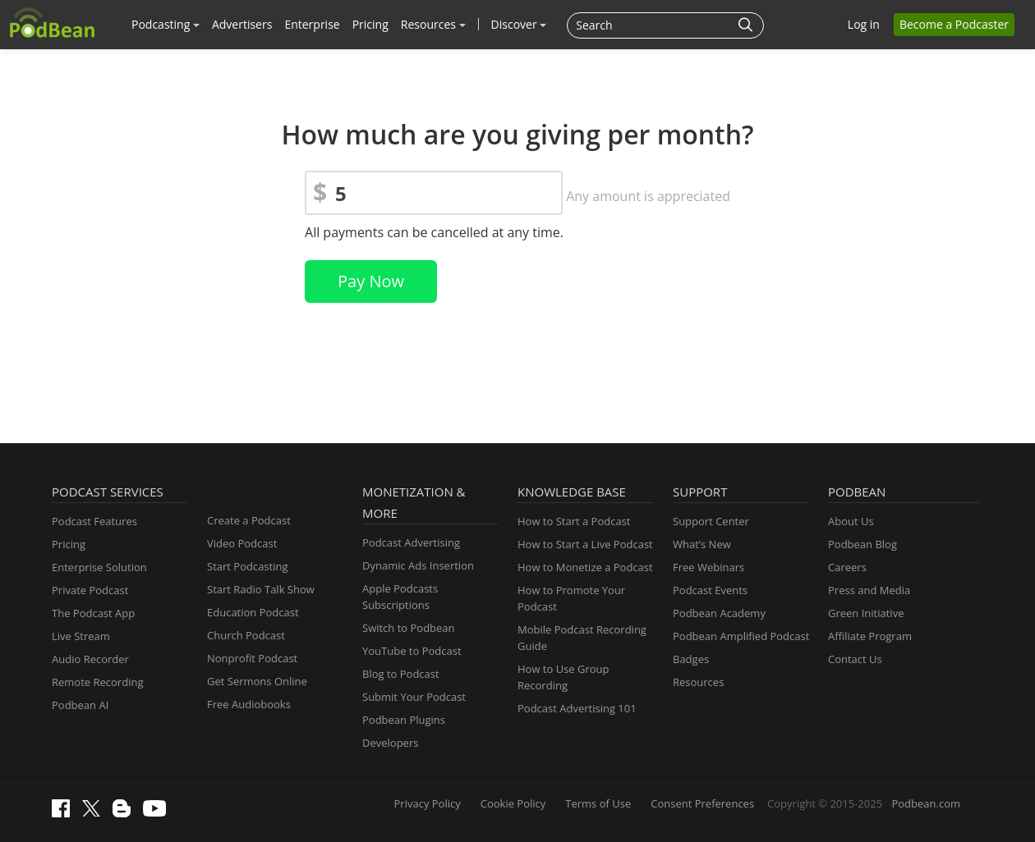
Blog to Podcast (400, 673)
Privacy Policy (427, 803)
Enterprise (311, 24)
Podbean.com (925, 803)
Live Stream (81, 636)
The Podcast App (93, 613)
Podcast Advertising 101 (577, 708)
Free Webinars (708, 567)
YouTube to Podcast (412, 650)
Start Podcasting (247, 566)
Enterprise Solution (99, 567)
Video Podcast (242, 543)
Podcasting (165, 24)
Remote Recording (97, 682)
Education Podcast (253, 612)
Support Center (711, 521)
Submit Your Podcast (414, 696)
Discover (519, 24)
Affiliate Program (870, 636)
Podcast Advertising (411, 542)
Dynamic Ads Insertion (418, 565)
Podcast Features (94, 521)
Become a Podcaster (954, 24)
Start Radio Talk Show (261, 589)
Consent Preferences (702, 803)
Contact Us (855, 659)
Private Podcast (90, 590)
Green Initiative (866, 613)
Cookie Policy (513, 803)
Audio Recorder (90, 659)
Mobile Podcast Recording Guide (582, 637)
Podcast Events (710, 590)
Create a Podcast (249, 520)
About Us (851, 521)
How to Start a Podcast (574, 521)
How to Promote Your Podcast (571, 598)
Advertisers (242, 24)
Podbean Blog (862, 544)
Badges (691, 659)
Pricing (370, 24)
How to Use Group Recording (564, 677)
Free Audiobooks (249, 704)
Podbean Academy (719, 613)
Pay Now (371, 281)
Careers (847, 567)
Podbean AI (80, 705)
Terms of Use (598, 803)
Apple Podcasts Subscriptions (400, 596)
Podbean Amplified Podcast (741, 636)
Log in (864, 24)
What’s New (702, 544)
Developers (390, 742)
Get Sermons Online (257, 681)
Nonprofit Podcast (252, 658)
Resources (433, 24)
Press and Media (869, 590)
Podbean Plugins (403, 719)
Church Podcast (246, 635)
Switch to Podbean (408, 627)
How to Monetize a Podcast (585, 567)
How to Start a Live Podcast (585, 544)
